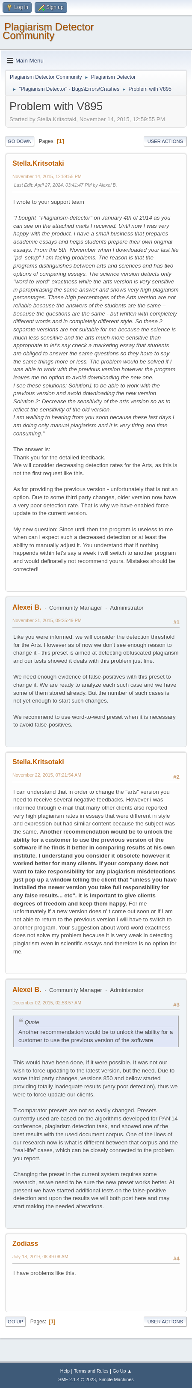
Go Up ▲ (122, 1370)
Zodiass (25, 1243)
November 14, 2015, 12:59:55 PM (47, 176)
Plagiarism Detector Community (48, 31)
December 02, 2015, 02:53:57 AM (46, 1002)
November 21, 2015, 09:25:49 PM (47, 620)
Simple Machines (116, 1379)
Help (65, 1370)
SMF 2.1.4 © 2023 (77, 1379)
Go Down (20, 141)
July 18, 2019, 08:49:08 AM (40, 1256)
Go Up (15, 1321)
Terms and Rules (91, 1370)
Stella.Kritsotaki (38, 163)
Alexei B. (26, 607)
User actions (165, 141)
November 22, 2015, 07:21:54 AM (46, 774)
